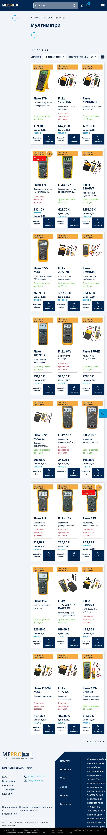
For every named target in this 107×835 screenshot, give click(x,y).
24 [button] (92, 57)
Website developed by (10, 822)
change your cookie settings (56, 832)
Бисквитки (65, 804)
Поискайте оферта (37, 139)
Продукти (47, 18)
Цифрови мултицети (39, 67)
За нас (63, 787)
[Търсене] (55, 5)
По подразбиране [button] (53, 57)
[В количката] (49, 139)
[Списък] (102, 57)
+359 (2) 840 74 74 (37, 776)
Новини (64, 795)
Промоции (65, 769)
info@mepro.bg (35, 780)
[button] (82, 5)
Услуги (63, 778)
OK (105, 830)
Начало (36, 18)
